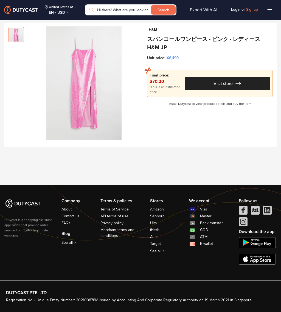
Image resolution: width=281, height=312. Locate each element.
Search (163, 10)
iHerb (154, 230)
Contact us (70, 216)
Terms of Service (114, 209)
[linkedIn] (267, 211)
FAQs (66, 223)
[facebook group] (255, 211)
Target (155, 243)
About (66, 209)
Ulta (153, 223)
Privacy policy (111, 223)
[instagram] (243, 223)
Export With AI (203, 10)
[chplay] (257, 243)
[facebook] (243, 211)
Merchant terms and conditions (117, 233)
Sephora (157, 216)
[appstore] (257, 259)
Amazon (157, 209)
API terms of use (114, 216)
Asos (154, 236)
